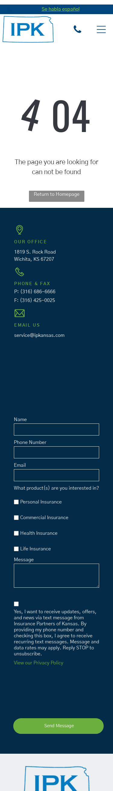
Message (24, 559)
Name (20, 419)
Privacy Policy (70, 779)
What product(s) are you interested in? (56, 488)
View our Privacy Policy (38, 662)
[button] (101, 29)
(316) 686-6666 (37, 291)
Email (20, 465)
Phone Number (30, 442)
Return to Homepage (57, 194)
